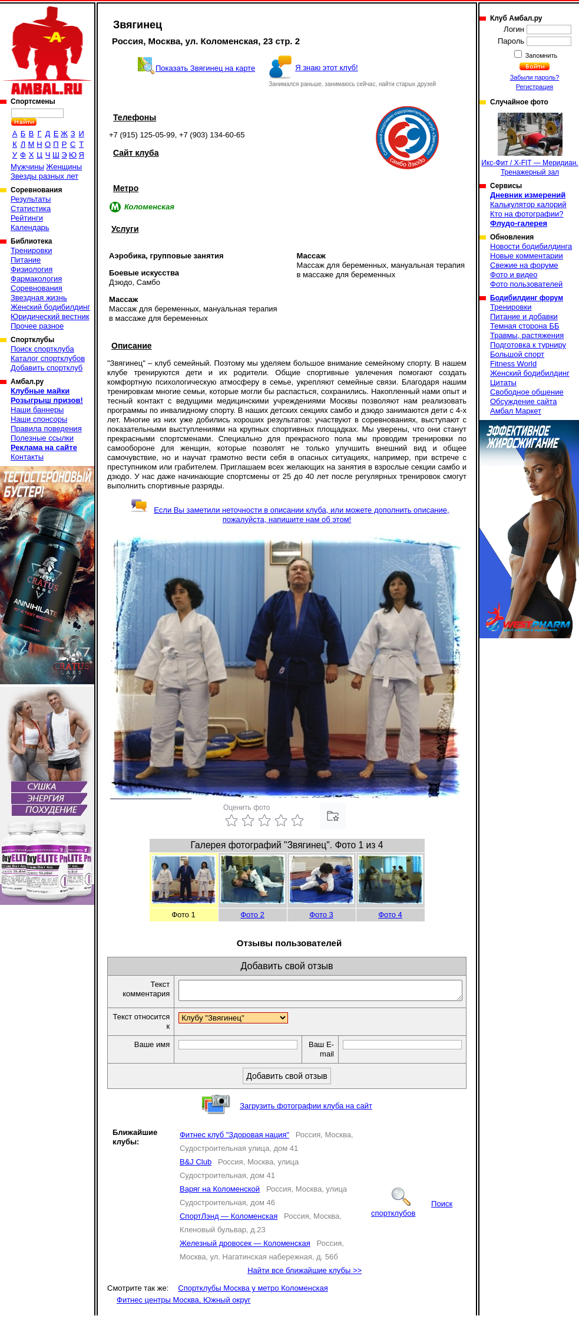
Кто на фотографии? (527, 213)
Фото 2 (252, 914)
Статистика (31, 208)
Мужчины (27, 166)
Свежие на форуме (524, 265)
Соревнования (36, 288)
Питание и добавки (524, 316)
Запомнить (541, 55)
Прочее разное (37, 325)
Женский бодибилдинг (50, 307)
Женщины (64, 166)
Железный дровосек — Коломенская (245, 1246)
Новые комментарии (526, 255)
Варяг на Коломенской (220, 1192)
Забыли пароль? (535, 77)
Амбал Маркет (515, 410)
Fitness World (513, 363)
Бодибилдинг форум (526, 298)
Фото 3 (321, 914)
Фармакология (36, 278)
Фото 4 (390, 914)
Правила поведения (46, 428)
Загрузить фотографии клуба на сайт (306, 1109)
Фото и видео (514, 274)
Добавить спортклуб (46, 367)
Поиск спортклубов (411, 1212)
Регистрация (534, 86)
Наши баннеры (37, 409)
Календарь (30, 227)
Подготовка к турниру (528, 344)
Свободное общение (527, 392)
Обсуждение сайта (523, 401)
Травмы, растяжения (527, 335)
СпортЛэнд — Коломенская (228, 1219)
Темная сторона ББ (525, 325)
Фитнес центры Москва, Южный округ (184, 1303)
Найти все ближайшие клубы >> (304, 1273)
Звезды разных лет (44, 176)
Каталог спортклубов (48, 358)
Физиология (31, 269)
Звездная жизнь (39, 297)
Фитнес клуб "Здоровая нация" (234, 1138)
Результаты (31, 199)
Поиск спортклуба (42, 348)
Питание (26, 259)
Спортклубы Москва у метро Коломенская (252, 1291)
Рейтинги (27, 218)
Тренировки (31, 250)
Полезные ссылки (42, 438)
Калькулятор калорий (528, 204)
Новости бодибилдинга (531, 246)
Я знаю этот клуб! (326, 67)
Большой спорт (517, 354)
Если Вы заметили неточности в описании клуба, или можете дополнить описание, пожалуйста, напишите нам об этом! (289, 515)
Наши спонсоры (39, 419)
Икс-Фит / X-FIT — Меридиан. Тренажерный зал (529, 144)
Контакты (27, 456)
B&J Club (195, 1165)
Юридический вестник (50, 316)
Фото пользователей (526, 284)
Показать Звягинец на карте (205, 68)
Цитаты (503, 382)
